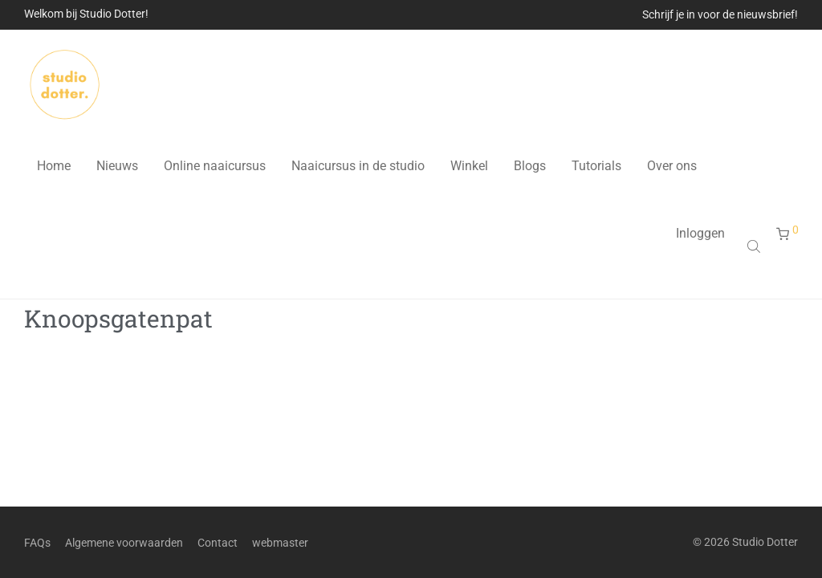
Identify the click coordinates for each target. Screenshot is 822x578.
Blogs (530, 165)
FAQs (37, 542)
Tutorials (596, 165)
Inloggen (700, 233)
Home (54, 165)
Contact (217, 542)
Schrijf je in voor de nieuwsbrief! (720, 14)
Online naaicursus (215, 165)
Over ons (672, 165)
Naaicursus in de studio (358, 165)
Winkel (469, 165)
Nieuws (117, 165)
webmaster (280, 542)
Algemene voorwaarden (124, 542)
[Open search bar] (755, 246)
